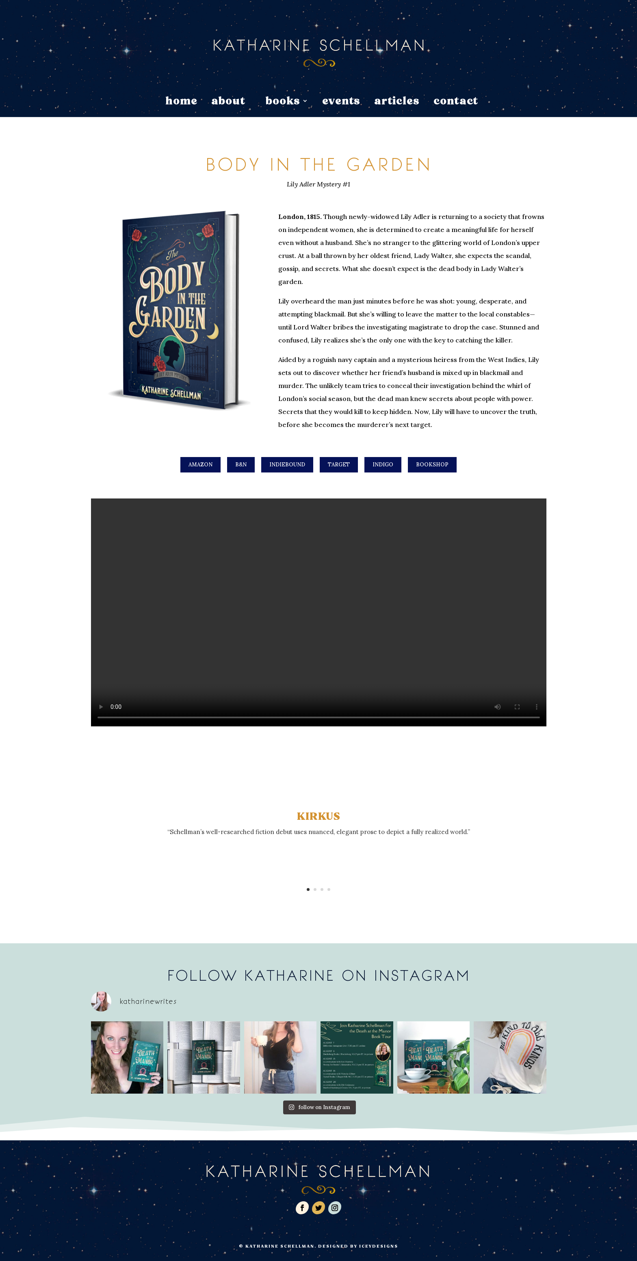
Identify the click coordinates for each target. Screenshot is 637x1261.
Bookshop (432, 464)
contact (455, 102)
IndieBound (287, 464)
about (228, 102)
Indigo (383, 464)
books (282, 102)
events (341, 102)
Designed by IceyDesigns (358, 1246)
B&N (241, 464)
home (181, 102)
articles (397, 102)
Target (339, 464)
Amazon (200, 464)
